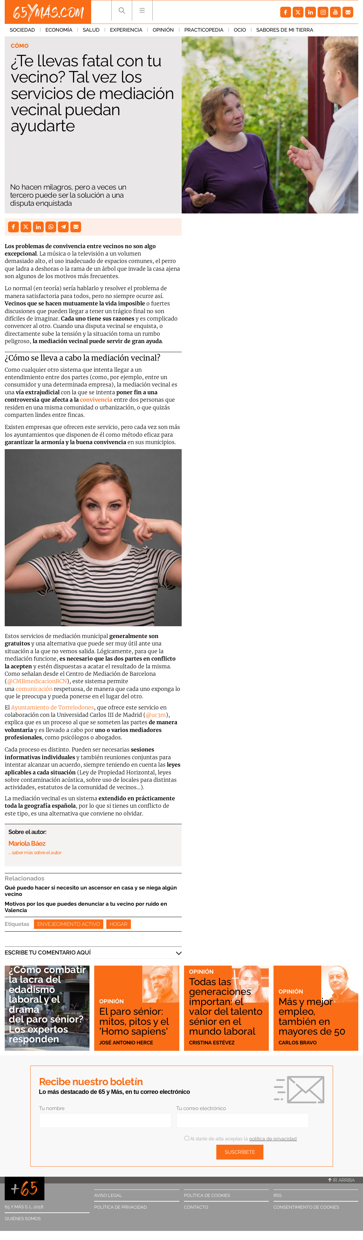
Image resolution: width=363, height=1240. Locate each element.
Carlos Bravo (298, 1043)
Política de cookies (207, 1195)
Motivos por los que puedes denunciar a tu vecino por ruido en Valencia (86, 907)
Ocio (240, 30)
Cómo (20, 45)
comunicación (34, 688)
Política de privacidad (120, 1207)
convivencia (96, 399)
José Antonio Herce (126, 1043)
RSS (278, 1195)
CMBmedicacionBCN (40, 681)
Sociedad (22, 30)
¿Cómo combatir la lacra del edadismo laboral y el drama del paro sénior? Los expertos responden (47, 1004)
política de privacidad (273, 1138)
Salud (91, 30)
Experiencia (126, 30)
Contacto (196, 1207)
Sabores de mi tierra (284, 30)
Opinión (163, 30)
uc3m (158, 714)
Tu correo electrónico (201, 1108)
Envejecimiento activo (68, 924)
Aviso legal (108, 1195)
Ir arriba (341, 1180)
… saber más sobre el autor (34, 852)
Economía (58, 30)
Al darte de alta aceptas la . (241, 1138)
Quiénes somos (23, 1218)
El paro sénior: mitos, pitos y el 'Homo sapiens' (134, 1021)
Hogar (119, 924)
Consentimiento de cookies (306, 1207)
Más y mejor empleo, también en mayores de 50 (312, 1016)
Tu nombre (52, 1108)
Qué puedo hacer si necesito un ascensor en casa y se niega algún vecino (91, 890)
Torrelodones (76, 707)
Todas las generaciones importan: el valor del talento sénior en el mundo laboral (225, 1006)
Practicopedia (203, 30)
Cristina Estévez (211, 1043)
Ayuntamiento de (34, 707)
